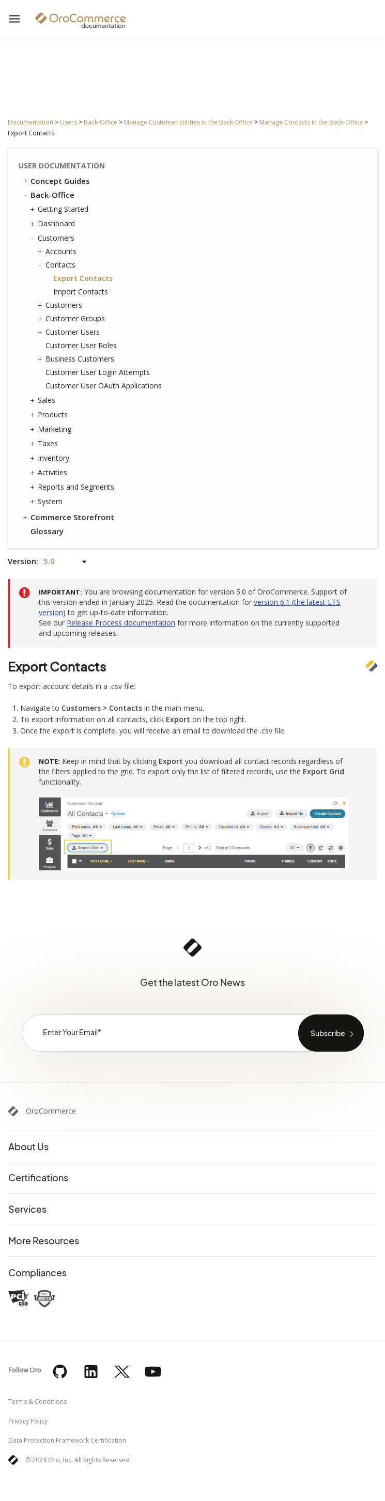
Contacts (57, 265)
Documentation (30, 122)
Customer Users (70, 332)
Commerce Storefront (67, 517)
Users (68, 122)
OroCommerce (51, 1111)
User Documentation (62, 165)
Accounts (58, 251)
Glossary (47, 531)
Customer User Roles (81, 345)
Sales (44, 400)
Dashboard (54, 223)
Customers (53, 238)
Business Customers (77, 359)
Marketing (52, 429)
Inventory (51, 458)
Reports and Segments (73, 487)
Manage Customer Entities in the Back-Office (188, 122)
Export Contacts (83, 278)
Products (50, 415)
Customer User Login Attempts (97, 372)
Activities (50, 472)
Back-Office (100, 122)
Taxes (45, 444)
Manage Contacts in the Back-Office (311, 122)
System (48, 501)
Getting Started (60, 209)
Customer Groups (72, 319)
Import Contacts (80, 291)
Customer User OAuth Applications (103, 385)
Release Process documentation (121, 623)
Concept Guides (55, 181)
